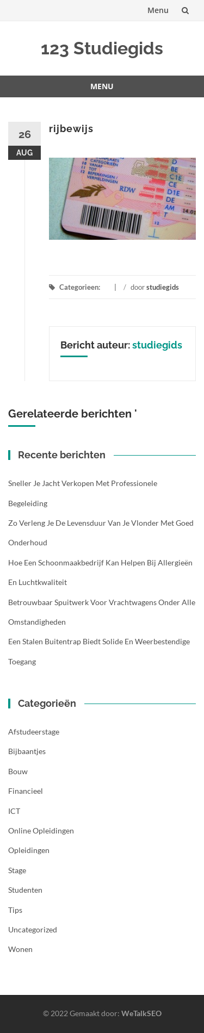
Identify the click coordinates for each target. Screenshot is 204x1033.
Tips (15, 909)
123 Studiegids (102, 48)
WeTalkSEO (141, 1013)
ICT (14, 811)
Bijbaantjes (27, 751)
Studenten (25, 889)
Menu (158, 10)
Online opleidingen (41, 830)
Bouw (18, 771)
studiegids (162, 287)
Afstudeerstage (33, 731)
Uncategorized (32, 929)
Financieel (25, 790)
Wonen (20, 949)
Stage (17, 870)
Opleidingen (29, 850)
